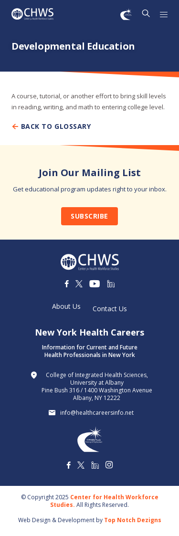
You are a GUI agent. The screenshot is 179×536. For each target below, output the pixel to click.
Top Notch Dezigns (132, 520)
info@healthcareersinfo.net (97, 413)
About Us (66, 306)
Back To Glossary (51, 126)
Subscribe (89, 216)
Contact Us (110, 308)
